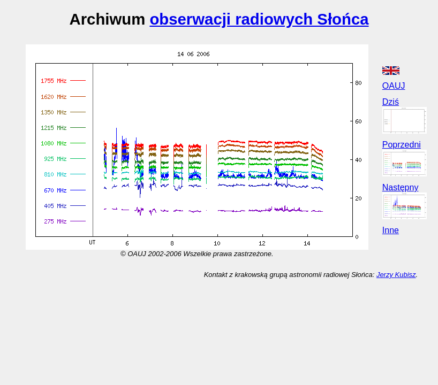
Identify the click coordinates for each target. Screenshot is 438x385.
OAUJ (393, 85)
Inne (390, 230)
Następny (400, 187)
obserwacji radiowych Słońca (258, 19)
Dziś (390, 101)
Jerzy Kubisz (396, 275)
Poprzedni (401, 144)
